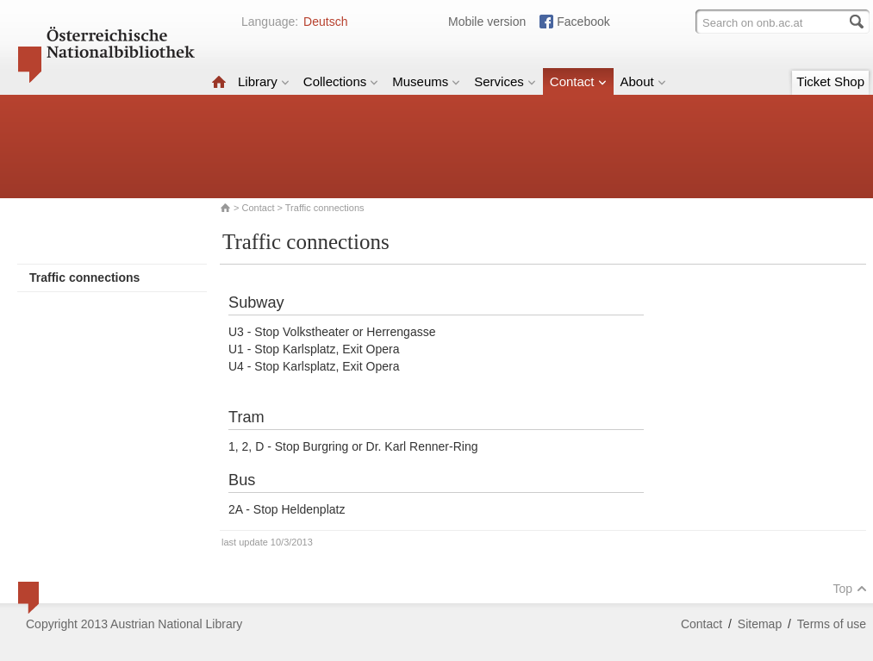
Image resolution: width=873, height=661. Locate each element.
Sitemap (760, 624)
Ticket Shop (830, 81)
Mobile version (487, 21)
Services (505, 81)
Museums (426, 81)
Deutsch (325, 21)
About (643, 81)
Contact (578, 81)
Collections (340, 81)
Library (264, 81)
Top (849, 589)
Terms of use (831, 624)
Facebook (583, 21)
